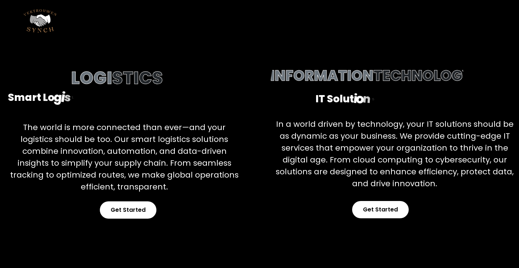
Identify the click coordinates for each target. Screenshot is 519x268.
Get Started (128, 210)
